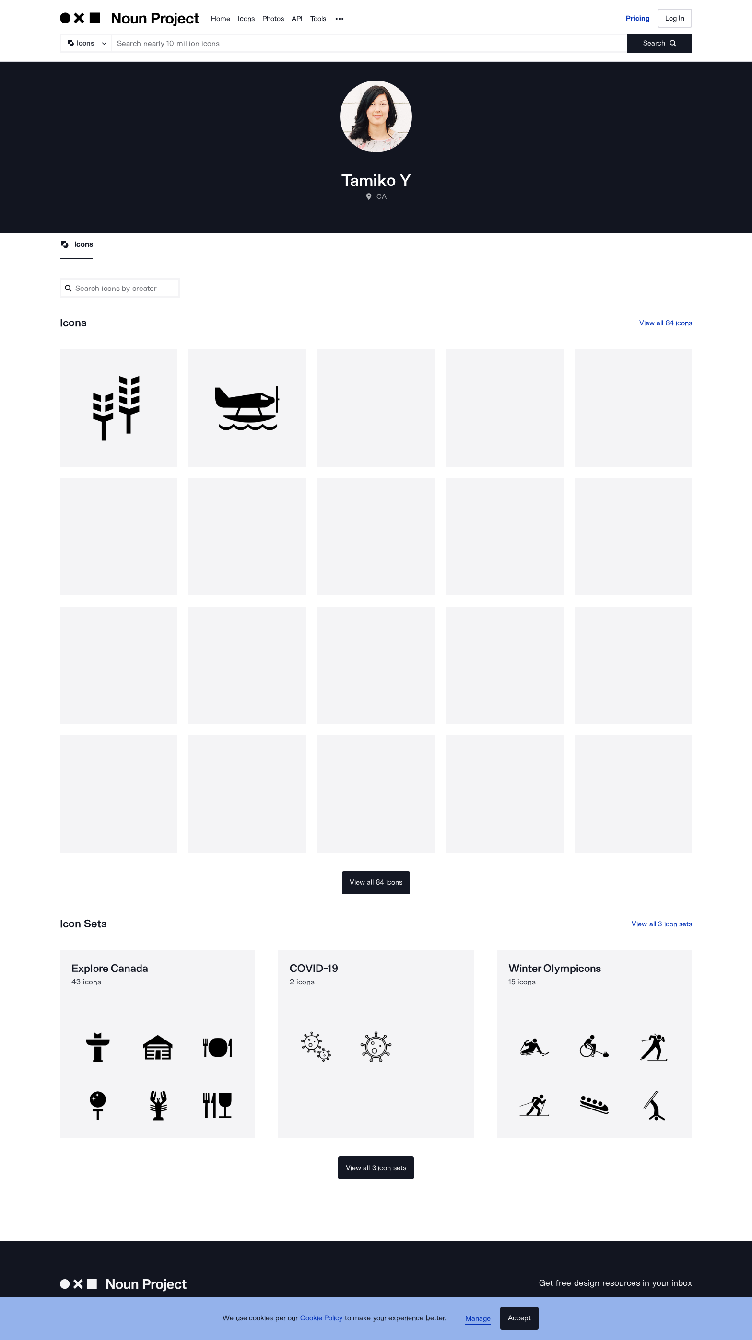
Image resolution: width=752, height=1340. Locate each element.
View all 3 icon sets (662, 925)
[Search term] (369, 43)
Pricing (638, 18)
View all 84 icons (666, 323)
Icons (246, 18)
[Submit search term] (659, 43)
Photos (273, 18)
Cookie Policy (324, 1323)
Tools (318, 18)
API (297, 18)
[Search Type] (85, 43)
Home (220, 18)
